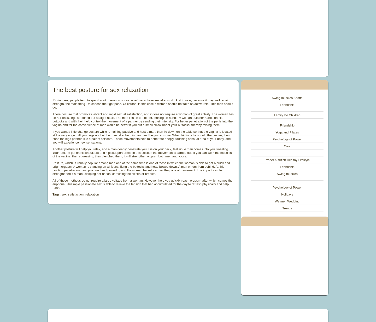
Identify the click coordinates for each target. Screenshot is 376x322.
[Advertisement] (134, 38)
